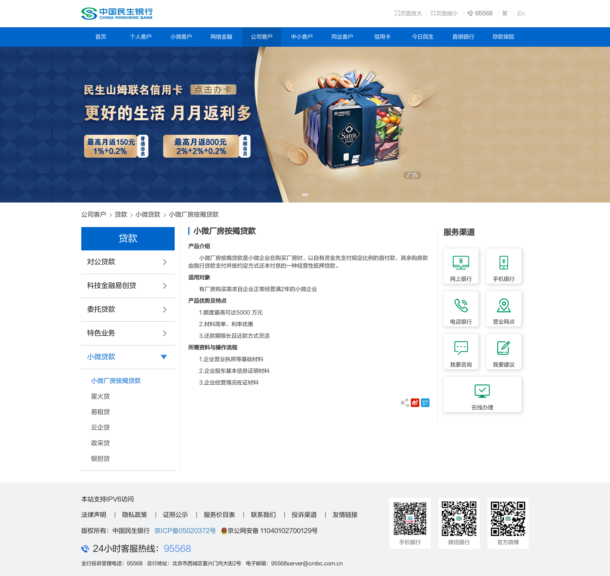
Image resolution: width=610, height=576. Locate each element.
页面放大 (408, 13)
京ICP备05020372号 (185, 530)
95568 (177, 549)
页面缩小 (444, 13)
